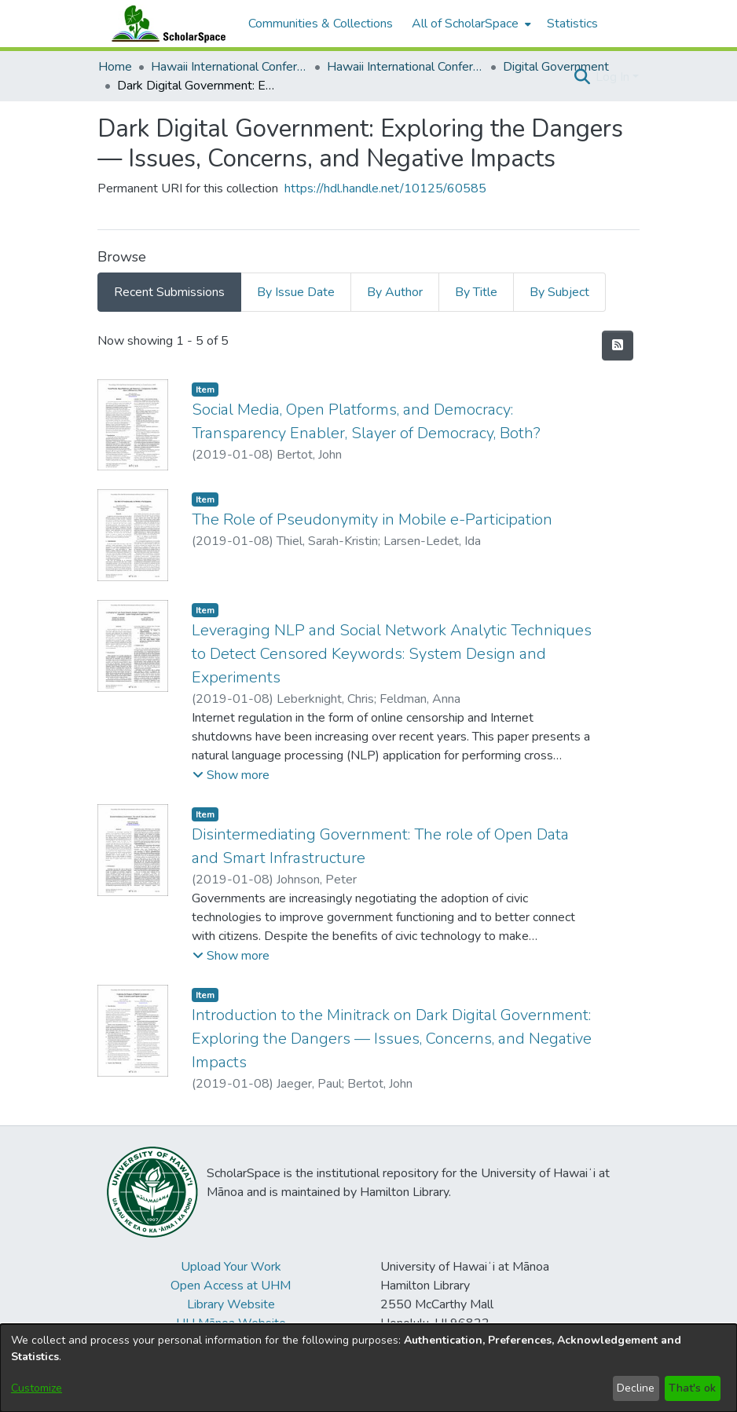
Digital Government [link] (556, 66)
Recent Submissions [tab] (169, 292)
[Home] (165, 23)
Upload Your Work (231, 1266)
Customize (36, 1388)
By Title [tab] (476, 292)
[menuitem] (470, 23)
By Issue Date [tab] (296, 292)
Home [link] (115, 66)
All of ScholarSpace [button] (465, 23)
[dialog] (368, 1368)
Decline (635, 1388)
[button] (582, 77)
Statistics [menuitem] (572, 23)
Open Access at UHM (230, 1285)
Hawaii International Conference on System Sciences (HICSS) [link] (229, 66)
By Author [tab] (395, 292)
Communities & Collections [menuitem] (320, 23)
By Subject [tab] (559, 292)
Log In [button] (614, 77)
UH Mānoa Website (231, 1323)
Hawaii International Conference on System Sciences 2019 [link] (405, 66)
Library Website (231, 1304)
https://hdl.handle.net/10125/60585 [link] (385, 188)
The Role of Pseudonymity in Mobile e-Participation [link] (372, 519)
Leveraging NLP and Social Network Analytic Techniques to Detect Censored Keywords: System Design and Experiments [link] (392, 654)
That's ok (692, 1388)
